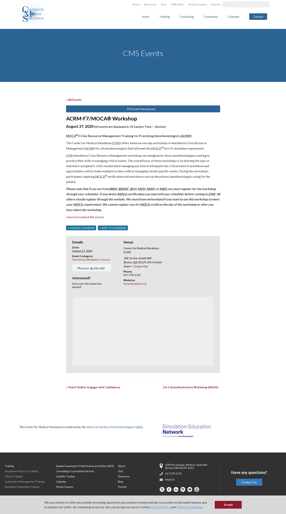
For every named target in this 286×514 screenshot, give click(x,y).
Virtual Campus (197, 4)
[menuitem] (136, 5)
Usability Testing (65, 476)
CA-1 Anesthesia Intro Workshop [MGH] (191, 387)
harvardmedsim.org (134, 283)
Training (164, 16)
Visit (164, 4)
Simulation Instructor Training (21, 471)
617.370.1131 (173, 473)
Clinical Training (13, 476)
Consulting (187, 16)
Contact (258, 16)
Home (145, 16)
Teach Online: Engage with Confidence (93, 387)
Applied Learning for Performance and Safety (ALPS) (85, 466)
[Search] (264, 5)
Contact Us (249, 482)
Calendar (233, 16)
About (136, 4)
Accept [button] (228, 504)
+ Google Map (139, 266)
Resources (150, 4)
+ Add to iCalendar (113, 228)
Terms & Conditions (189, 507)
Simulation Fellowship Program (22, 486)
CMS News (177, 4)
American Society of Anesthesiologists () (114, 427)
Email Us (170, 479)
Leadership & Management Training (24, 481)
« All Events (74, 99)
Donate (215, 4)
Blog (120, 481)
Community (211, 16)
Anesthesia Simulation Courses (91, 259)
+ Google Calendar (81, 228)
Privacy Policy (160, 507)
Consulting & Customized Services (75, 471)
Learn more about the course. (85, 217)
